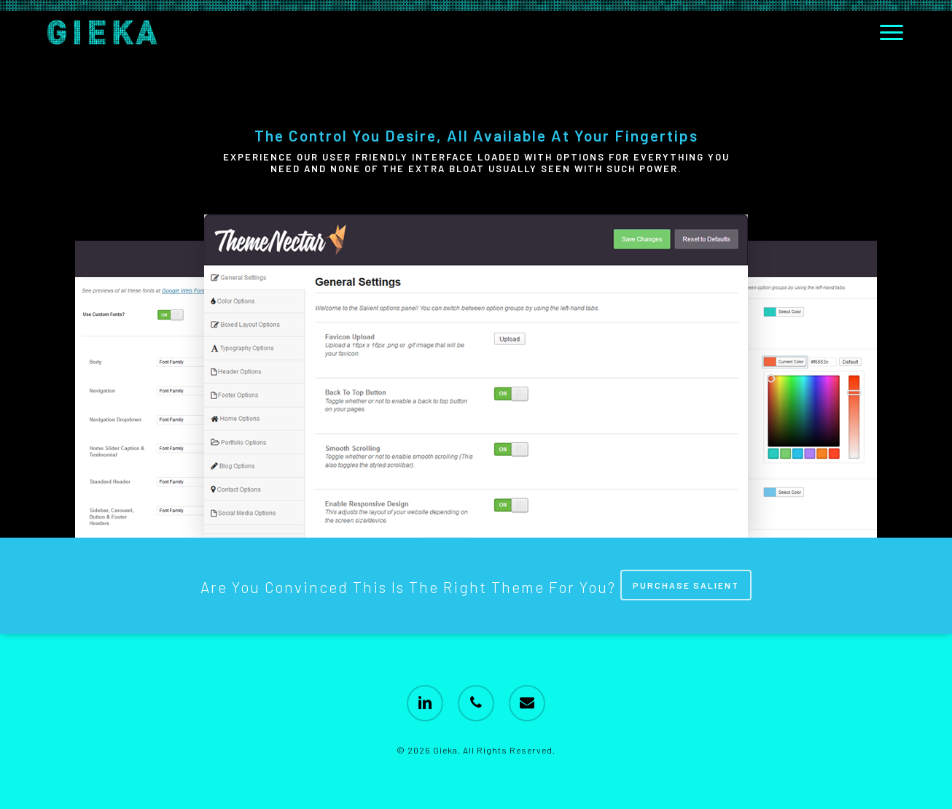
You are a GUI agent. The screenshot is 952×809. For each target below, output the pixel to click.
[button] (892, 32)
